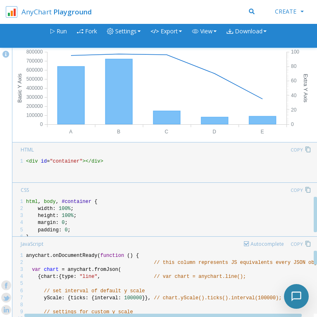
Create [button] (289, 11)
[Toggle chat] (296, 296)
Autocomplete (267, 243)
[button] (204, 36)
